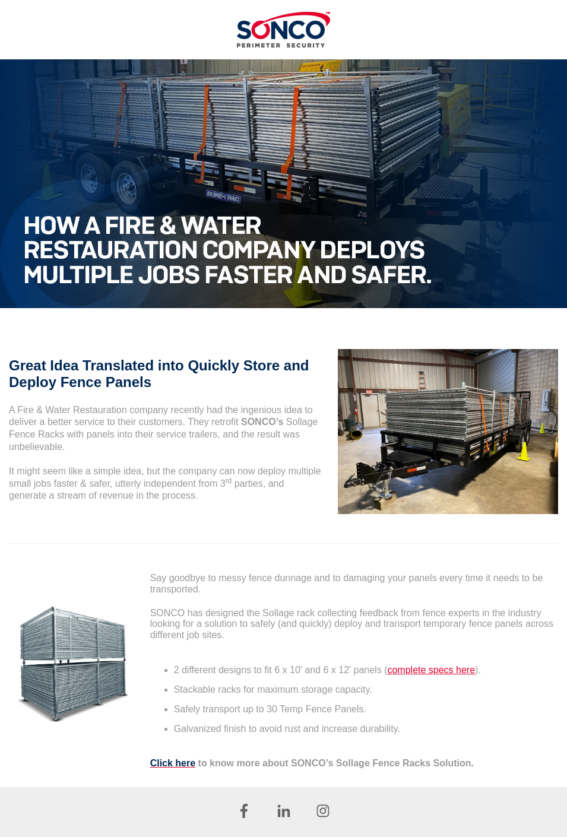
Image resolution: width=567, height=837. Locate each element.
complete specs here (431, 670)
